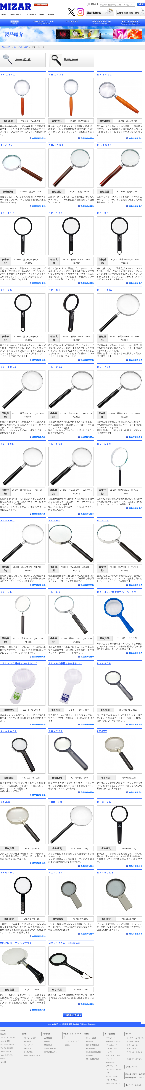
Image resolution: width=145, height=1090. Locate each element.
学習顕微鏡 (89, 1041)
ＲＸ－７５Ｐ (55, 872)
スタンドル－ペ (111, 1048)
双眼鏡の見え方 (5, 1051)
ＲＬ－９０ (54, 520)
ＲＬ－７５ (103, 520)
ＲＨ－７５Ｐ (55, 731)
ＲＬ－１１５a (105, 290)
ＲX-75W (5, 802)
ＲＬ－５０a (55, 443)
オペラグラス (28, 1052)
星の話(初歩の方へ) (51, 1052)
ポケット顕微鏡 (91, 1038)
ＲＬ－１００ (7, 520)
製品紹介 (6, 47)
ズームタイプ (28, 1048)
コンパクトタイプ (30, 1038)
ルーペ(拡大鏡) (21, 47)
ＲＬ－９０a (55, 367)
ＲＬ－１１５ (104, 443)
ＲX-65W (102, 731)
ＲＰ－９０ (103, 213)
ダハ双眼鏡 (27, 1041)
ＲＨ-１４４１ (7, 74)
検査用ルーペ (110, 1062)
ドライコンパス (132, 1045)
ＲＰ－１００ (55, 213)
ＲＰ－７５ (6, 290)
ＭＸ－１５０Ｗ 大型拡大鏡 (64, 943)
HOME (2, 1030)
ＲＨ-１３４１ (7, 145)
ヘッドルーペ (110, 1052)
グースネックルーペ (113, 1055)
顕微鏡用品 (89, 1055)
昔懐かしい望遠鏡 (50, 1048)
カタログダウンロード (8, 1037)
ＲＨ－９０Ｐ (104, 663)
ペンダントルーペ (112, 1076)
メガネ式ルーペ (111, 1066)
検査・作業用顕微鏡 (92, 1045)
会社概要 (3, 1062)
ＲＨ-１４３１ (56, 74)
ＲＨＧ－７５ (104, 802)
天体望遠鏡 (48, 1038)
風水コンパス (131, 1048)
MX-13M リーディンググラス (16, 943)
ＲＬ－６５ (6, 592)
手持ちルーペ (110, 1038)
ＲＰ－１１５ (7, 213)
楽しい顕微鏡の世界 (92, 1059)
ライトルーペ (110, 1059)
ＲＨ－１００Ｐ (8, 731)
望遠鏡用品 (48, 1045)
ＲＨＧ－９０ (7, 872)
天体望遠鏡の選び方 (7, 1044)
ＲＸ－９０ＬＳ (105, 872)
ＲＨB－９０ (55, 802)
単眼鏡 (67, 1045)
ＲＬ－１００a (8, 367)
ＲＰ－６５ (54, 290)
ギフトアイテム (111, 1080)
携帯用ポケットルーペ (113, 1041)
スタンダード (28, 1045)
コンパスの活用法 (6, 1055)
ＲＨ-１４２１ (104, 74)
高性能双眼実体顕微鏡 (93, 1052)
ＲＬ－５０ (54, 592)
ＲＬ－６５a (6, 443)
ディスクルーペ (111, 1045)
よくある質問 (5, 1041)
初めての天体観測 (6, 1048)
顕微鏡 (2, 1058)
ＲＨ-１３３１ (56, 145)
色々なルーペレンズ (113, 1083)
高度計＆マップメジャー (135, 1059)
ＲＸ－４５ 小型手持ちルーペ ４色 (116, 592)
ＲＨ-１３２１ (104, 145)
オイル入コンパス (133, 1041)
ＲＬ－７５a (103, 367)
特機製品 (47, 1041)
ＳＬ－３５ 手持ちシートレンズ (18, 663)
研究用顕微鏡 (90, 1048)
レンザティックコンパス (135, 1038)
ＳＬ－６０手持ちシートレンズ (65, 663)
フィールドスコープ (72, 1041)
